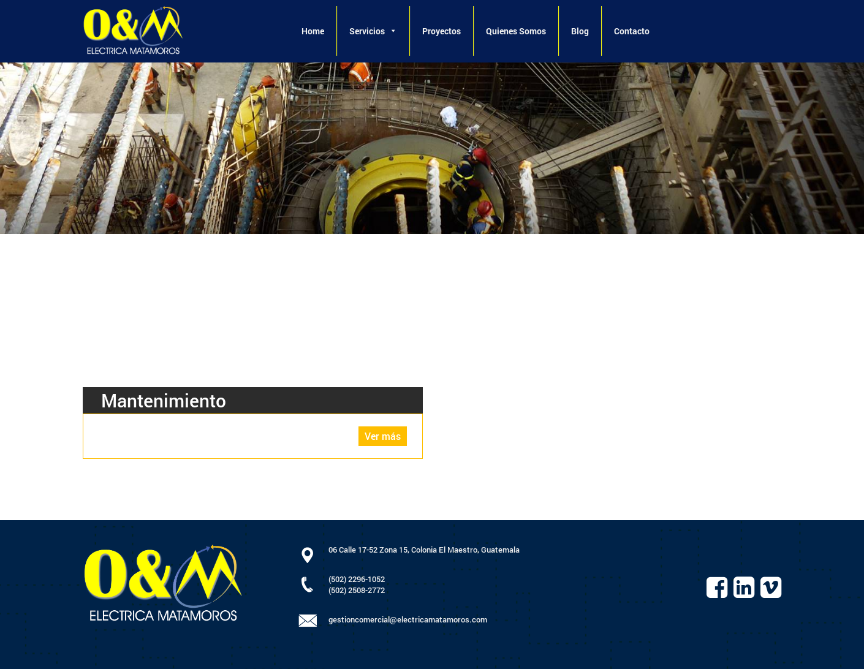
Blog (580, 31)
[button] (392, 31)
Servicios (373, 31)
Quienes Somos (516, 31)
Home (312, 31)
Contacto (632, 31)
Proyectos (441, 31)
